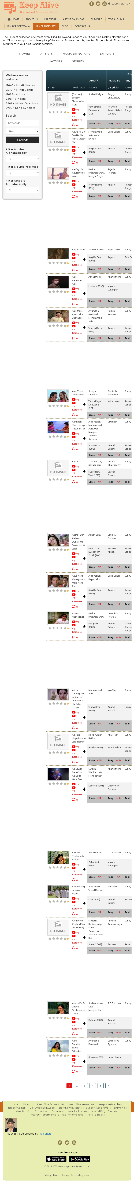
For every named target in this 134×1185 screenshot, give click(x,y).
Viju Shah (112, 421)
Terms (56, 1175)
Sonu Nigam (95, 465)
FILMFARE (96, 19)
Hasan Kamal (114, 1057)
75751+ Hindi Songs (20, 89)
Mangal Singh (95, 176)
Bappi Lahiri (114, 131)
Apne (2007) (95, 944)
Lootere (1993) (96, 286)
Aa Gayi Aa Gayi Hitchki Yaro (78, 173)
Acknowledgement (80, 1175)
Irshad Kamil (114, 401)
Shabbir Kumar (96, 249)
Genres (78, 61)
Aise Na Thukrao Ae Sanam (78, 856)
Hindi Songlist (45, 26)
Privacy (47, 1175)
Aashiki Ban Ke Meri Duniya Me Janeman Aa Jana (78, 542)
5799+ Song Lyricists (20, 107)
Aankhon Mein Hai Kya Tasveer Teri (78, 425)
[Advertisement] (76, 223)
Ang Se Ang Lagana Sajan (78, 890)
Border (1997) (95, 747)
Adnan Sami (94, 535)
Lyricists (107, 53)
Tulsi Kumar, (95, 461)
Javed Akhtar (115, 747)
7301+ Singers (16, 98)
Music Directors (76, 53)
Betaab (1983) (95, 1020)
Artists (46, 53)
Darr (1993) (94, 899)
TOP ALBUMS (116, 19)
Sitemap (65, 1175)
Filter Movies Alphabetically (16, 151)
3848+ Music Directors (22, 103)
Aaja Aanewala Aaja (77, 280)
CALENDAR (50, 19)
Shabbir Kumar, (96, 1003)
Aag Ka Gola (78, 249)
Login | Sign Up (121, 3)
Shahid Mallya (95, 94)
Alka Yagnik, (94, 421)
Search (11, 115)
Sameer (112, 944)
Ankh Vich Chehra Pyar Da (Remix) (78, 924)
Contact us (82, 26)
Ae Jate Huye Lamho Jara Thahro (79, 738)
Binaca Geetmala (18, 26)
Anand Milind (114, 277)
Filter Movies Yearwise (22, 166)
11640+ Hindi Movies (20, 85)
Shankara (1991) (96, 1057)
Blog (65, 26)
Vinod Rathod (95, 890)
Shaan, (91, 934)
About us (32, 19)
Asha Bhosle (95, 277)
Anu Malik (113, 734)
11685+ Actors (15, 94)
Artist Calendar (73, 19)
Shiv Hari (112, 886)
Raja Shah (45, 1133)
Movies (25, 53)
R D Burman (114, 852)
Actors (56, 61)
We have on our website (17, 77)
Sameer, (112, 548)
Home (15, 19)
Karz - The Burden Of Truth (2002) (95, 552)
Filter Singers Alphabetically (16, 182)
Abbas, (111, 552)
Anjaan (111, 148)
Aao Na (76, 461)
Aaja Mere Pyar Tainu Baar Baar (78, 314)
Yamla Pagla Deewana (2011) (94, 110)
